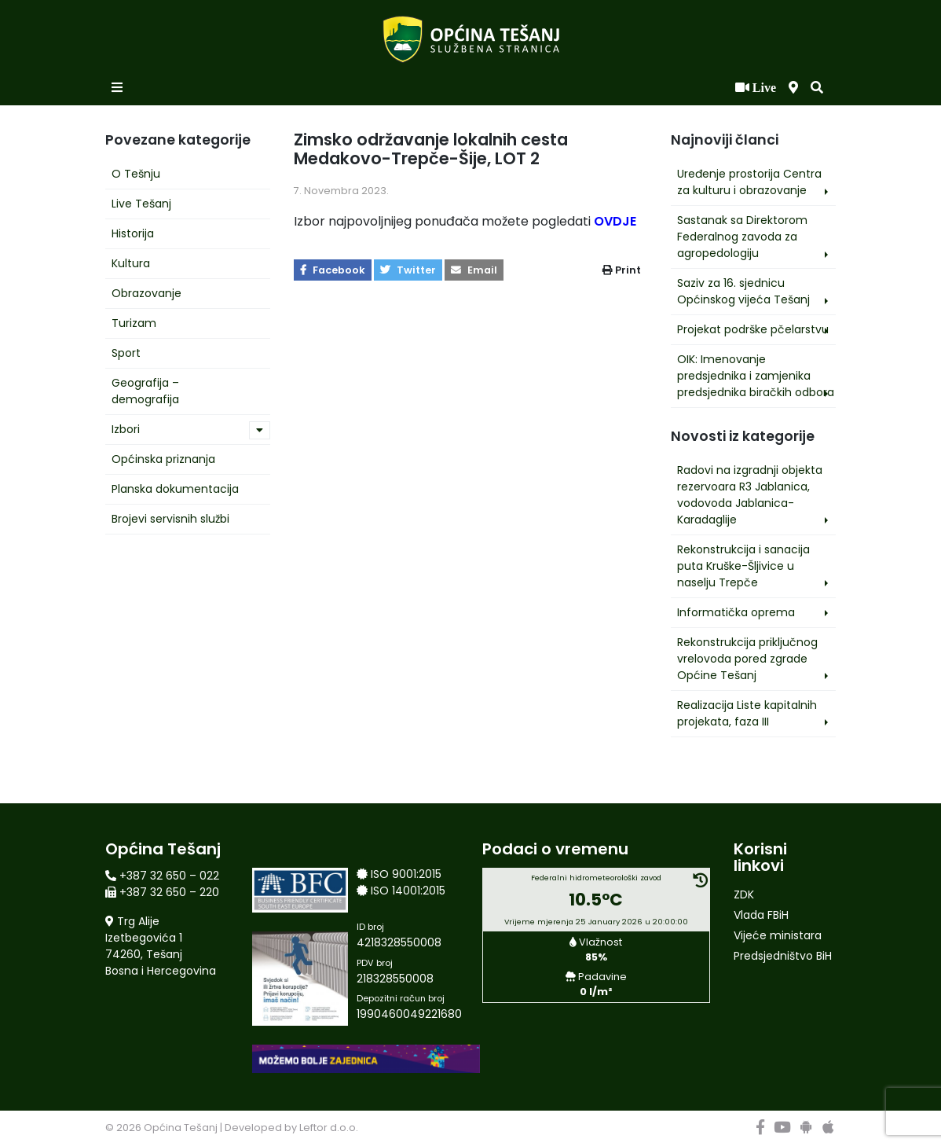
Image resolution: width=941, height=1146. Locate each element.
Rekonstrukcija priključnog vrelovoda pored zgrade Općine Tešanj (747, 658)
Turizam (134, 323)
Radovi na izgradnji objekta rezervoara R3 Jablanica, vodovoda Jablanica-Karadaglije (749, 494)
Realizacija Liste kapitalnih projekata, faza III (747, 713)
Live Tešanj (141, 203)
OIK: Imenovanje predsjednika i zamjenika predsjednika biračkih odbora (755, 375)
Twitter (408, 270)
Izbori (126, 429)
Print (621, 270)
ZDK (744, 894)
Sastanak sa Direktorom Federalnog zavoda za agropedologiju (742, 236)
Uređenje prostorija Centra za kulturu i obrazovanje (749, 182)
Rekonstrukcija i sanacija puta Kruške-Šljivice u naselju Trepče (743, 566)
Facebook (332, 270)
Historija (133, 233)
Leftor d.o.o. (328, 1127)
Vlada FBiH (761, 915)
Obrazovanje (146, 293)
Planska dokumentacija (175, 489)
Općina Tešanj (181, 1127)
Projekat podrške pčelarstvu (753, 329)
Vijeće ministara (778, 935)
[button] (816, 88)
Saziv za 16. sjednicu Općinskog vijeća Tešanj (743, 291)
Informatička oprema (736, 612)
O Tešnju (136, 174)
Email (474, 270)
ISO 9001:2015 (406, 874)
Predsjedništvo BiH (783, 956)
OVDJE (615, 221)
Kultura (131, 263)
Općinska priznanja (163, 459)
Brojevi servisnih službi (170, 519)
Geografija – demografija (145, 391)
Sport (126, 353)
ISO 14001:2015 (408, 890)
